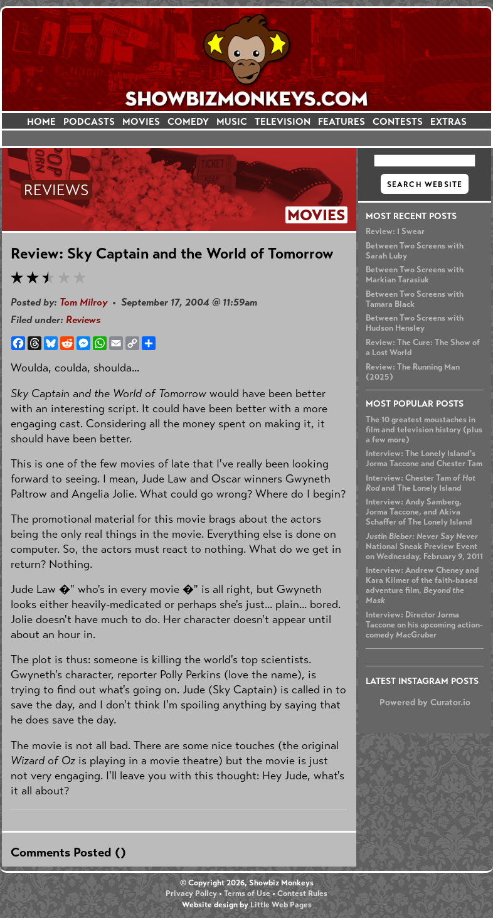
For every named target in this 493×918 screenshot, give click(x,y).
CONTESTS (398, 121)
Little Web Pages (281, 905)
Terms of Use (247, 894)
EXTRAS (448, 121)
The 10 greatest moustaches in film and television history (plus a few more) (424, 430)
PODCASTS (89, 121)
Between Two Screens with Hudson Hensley (415, 323)
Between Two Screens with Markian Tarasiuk (415, 275)
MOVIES (141, 121)
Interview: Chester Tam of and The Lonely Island (420, 483)
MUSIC (231, 121)
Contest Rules (302, 894)
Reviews (83, 320)
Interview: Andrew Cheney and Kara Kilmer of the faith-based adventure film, (422, 585)
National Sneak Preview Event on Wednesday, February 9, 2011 (424, 546)
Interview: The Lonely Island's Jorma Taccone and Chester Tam (424, 459)
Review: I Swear (395, 232)
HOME (41, 121)
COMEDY (188, 121)
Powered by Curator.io (424, 702)
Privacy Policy (191, 894)
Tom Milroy (83, 302)
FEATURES (341, 121)
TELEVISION (282, 121)
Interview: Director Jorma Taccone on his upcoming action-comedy (424, 625)
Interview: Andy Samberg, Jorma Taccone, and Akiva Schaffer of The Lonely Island (419, 512)
